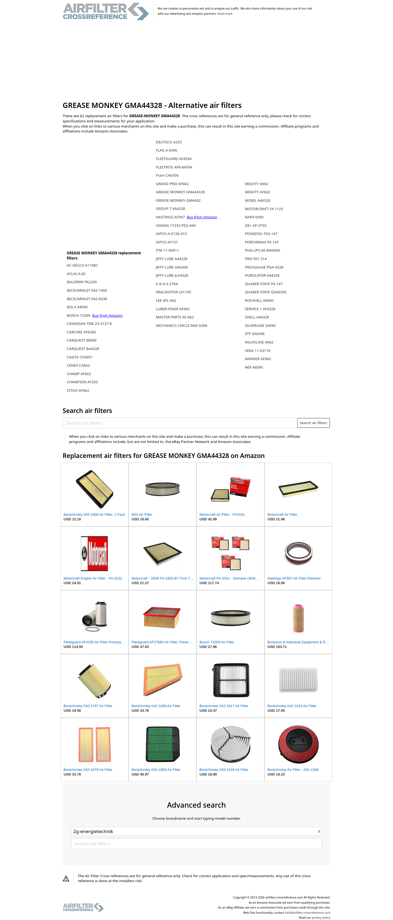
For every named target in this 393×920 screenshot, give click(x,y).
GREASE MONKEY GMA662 (178, 200)
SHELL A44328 (257, 317)
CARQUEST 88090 (82, 340)
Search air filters (313, 422)
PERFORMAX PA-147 (262, 242)
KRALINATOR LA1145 (173, 291)
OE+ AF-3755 (255, 225)
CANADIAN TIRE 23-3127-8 (89, 323)
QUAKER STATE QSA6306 (265, 291)
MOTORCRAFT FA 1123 (264, 208)
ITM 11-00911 (167, 250)
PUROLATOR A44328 (262, 275)
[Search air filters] (180, 423)
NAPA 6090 (254, 217)
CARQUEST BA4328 (83, 348)
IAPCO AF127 (167, 242)
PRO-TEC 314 (256, 258)
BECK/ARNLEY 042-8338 (87, 298)
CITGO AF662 (78, 390)
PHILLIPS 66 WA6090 (262, 250)
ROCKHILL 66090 (259, 300)
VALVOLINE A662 (259, 342)
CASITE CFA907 (79, 357)
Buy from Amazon (107, 315)
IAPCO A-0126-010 (171, 233)
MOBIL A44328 (257, 200)
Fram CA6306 (167, 175)
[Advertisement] (197, 61)
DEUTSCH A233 (169, 142)
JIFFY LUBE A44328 (171, 258)
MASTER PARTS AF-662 (175, 317)
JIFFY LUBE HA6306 (172, 267)
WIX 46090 (254, 367)
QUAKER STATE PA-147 (263, 283)
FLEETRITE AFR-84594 (174, 167)
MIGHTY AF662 (257, 191)
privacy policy (321, 917)
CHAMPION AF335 (82, 381)
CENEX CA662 (78, 365)
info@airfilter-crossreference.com (308, 913)
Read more (225, 14)
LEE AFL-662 (166, 300)
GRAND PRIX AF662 (172, 183)
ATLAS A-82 (76, 273)
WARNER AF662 (258, 358)
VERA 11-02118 (257, 350)
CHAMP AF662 (79, 373)
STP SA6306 (254, 333)
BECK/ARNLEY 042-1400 (87, 290)
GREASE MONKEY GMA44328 (180, 191)
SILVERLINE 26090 (260, 325)
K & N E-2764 (167, 283)
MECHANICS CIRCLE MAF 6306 (181, 325)
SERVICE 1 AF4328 (260, 308)
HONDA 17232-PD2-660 (176, 225)
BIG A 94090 (77, 306)
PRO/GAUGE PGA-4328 (264, 267)
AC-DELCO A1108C (82, 265)
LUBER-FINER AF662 (173, 308)
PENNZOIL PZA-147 (261, 233)
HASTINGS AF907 (171, 217)
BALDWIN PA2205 (82, 281)
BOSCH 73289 (79, 315)
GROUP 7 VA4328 (170, 208)
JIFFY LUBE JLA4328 (172, 275)
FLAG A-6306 (166, 150)
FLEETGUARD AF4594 (174, 158)
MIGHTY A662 (256, 183)
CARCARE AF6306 (81, 332)
